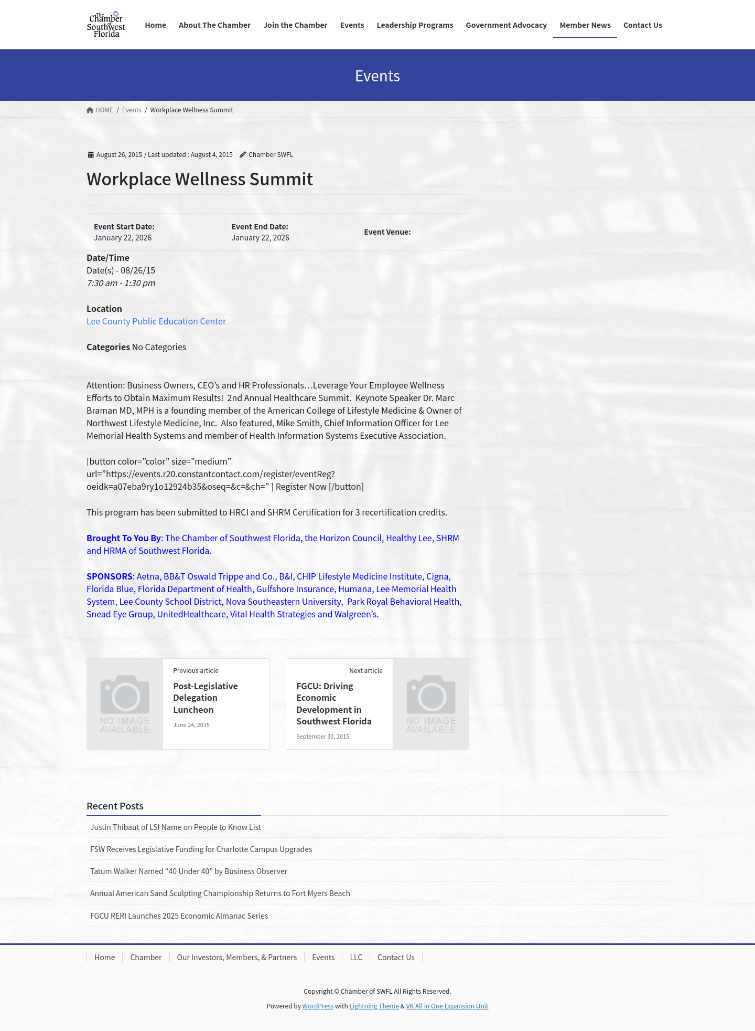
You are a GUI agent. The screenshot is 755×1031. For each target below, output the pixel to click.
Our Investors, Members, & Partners (237, 957)
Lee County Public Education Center (156, 320)
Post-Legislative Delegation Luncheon (205, 697)
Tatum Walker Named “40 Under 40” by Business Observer (188, 871)
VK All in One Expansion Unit (447, 1005)
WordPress (318, 1005)
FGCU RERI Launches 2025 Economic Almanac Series (179, 915)
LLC (356, 957)
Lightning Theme (374, 1005)
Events (323, 957)
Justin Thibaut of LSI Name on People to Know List (175, 827)
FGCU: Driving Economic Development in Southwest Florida (334, 703)
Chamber (145, 957)
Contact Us (396, 957)
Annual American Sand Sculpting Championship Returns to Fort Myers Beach (220, 893)
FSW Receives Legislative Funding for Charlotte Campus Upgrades (201, 849)
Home (104, 957)
